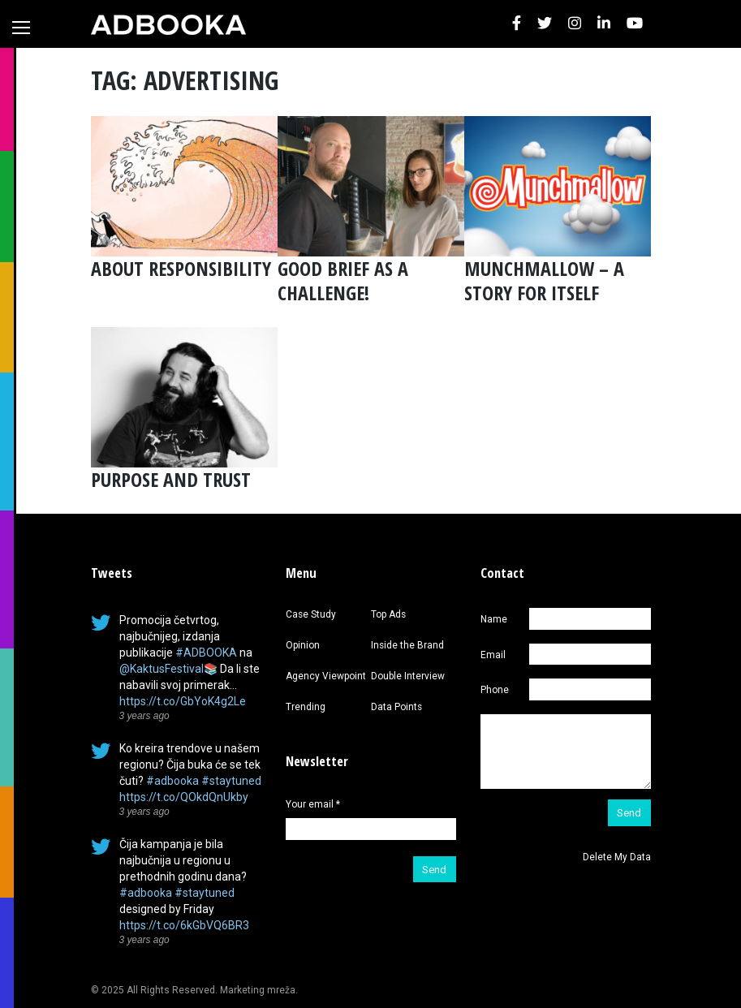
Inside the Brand (407, 645)
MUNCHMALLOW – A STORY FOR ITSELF (544, 280)
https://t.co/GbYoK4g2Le (182, 701)
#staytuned (231, 780)
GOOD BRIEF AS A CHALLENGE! (343, 280)
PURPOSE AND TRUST (171, 479)
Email (493, 655)
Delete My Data (617, 857)
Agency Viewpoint (326, 676)
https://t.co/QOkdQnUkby (183, 796)
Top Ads (388, 614)
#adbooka (172, 780)
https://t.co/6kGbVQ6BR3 (184, 925)
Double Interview (408, 676)
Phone (494, 690)
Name (493, 619)
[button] (516, 23)
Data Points (396, 707)
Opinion (303, 645)
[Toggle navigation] (21, 27)
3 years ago (144, 716)
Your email (313, 804)
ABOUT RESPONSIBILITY (181, 268)
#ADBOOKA (206, 652)
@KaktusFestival (161, 668)
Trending (305, 707)
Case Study (311, 614)
